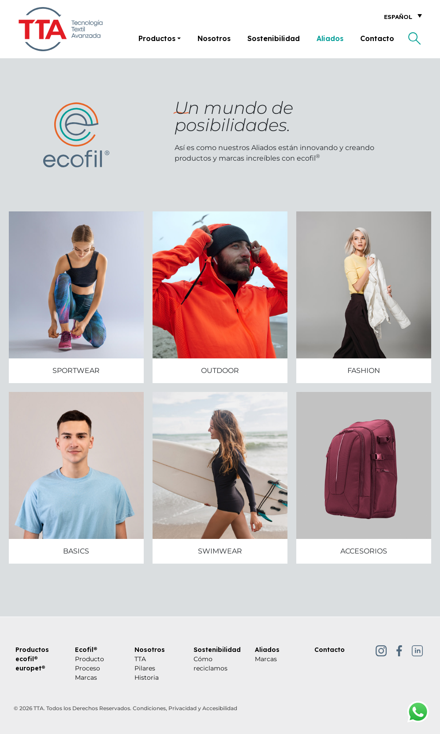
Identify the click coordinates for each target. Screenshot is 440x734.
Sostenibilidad (273, 38)
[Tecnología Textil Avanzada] (61, 29)
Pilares (144, 668)
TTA (140, 659)
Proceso (87, 668)
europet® (30, 668)
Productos (156, 38)
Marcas (86, 677)
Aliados (330, 38)
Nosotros (214, 38)
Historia (146, 677)
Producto (89, 659)
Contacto (377, 38)
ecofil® (26, 659)
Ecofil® (86, 650)
